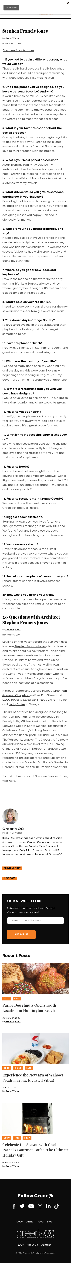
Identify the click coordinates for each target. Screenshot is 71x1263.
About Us (32, 1245)
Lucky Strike (17, 704)
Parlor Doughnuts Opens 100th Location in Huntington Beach (29, 1008)
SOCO (6, 700)
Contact (46, 1245)
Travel (40, 1222)
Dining (18, 1068)
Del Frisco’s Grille (43, 700)
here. (12, 781)
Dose (7, 998)
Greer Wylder (12, 38)
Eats (16, 998)
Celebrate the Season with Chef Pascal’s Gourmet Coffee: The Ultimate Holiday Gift (35, 1150)
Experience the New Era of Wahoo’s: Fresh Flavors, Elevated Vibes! (33, 1077)
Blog (7, 1068)
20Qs (21, 1245)
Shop (27, 1138)
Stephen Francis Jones (18, 50)
